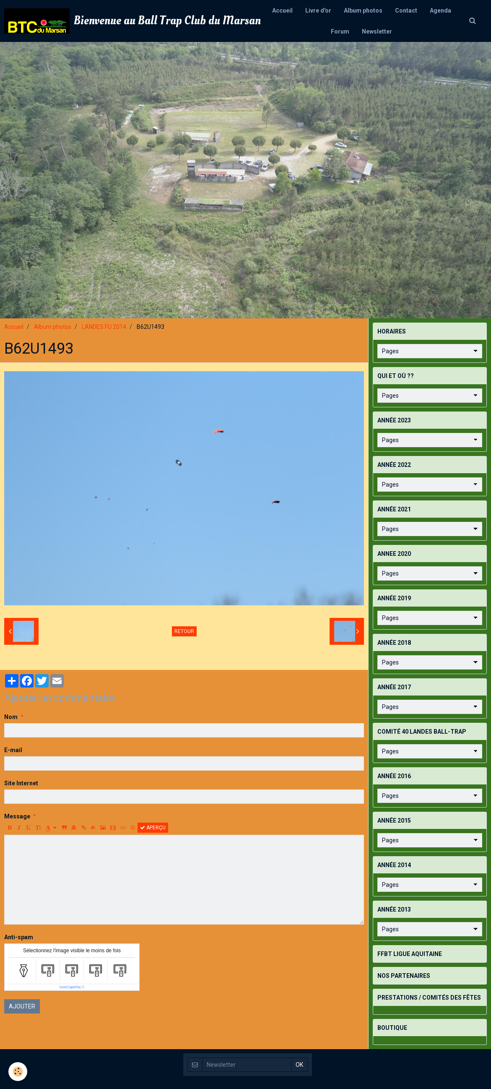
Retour (184, 631)
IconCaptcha (70, 987)
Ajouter (22, 1006)
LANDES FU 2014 (104, 326)
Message (17, 816)
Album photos (363, 10)
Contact (406, 10)
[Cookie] (17, 1071)
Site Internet (21, 783)
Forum (340, 31)
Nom (11, 717)
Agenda (440, 10)
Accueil (282, 10)
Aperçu (153, 828)
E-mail (13, 750)
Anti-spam (18, 937)
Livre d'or (318, 10)
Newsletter (377, 31)
